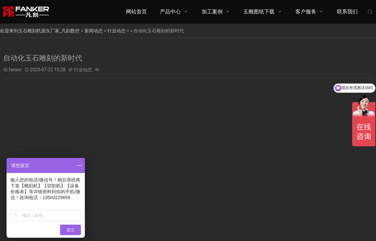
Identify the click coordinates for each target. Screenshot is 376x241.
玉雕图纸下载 (258, 12)
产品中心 (170, 12)
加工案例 (212, 12)
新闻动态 (94, 30)
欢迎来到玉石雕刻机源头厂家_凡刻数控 (40, 30)
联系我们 (347, 12)
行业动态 (116, 30)
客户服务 (305, 12)
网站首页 (136, 12)
